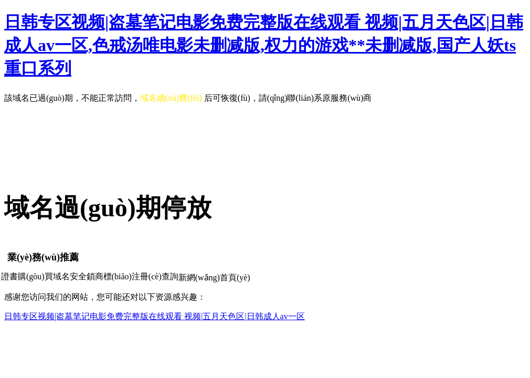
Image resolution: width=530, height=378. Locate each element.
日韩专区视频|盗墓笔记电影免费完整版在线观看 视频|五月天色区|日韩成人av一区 (154, 316)
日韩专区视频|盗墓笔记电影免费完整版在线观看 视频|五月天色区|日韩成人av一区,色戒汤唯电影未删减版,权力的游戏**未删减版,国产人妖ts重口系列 (263, 45)
